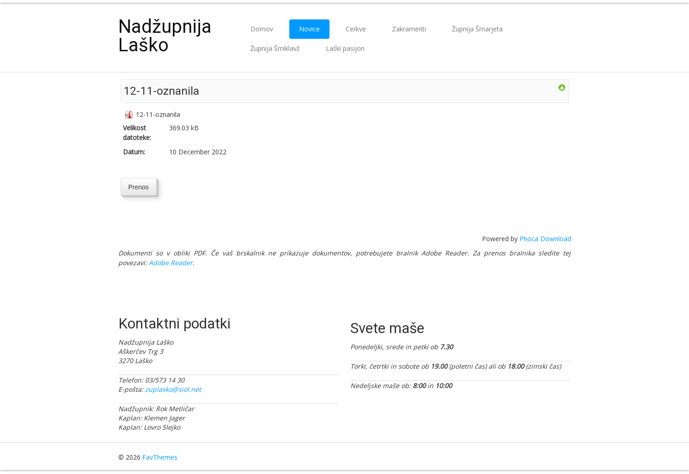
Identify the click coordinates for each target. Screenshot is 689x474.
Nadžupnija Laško (165, 36)
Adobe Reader (171, 262)
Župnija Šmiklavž (275, 48)
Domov (261, 28)
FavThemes (159, 457)
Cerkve (356, 28)
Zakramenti (409, 28)
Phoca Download (545, 238)
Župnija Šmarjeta (477, 28)
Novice (309, 28)
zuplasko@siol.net (173, 389)
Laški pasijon (345, 48)
